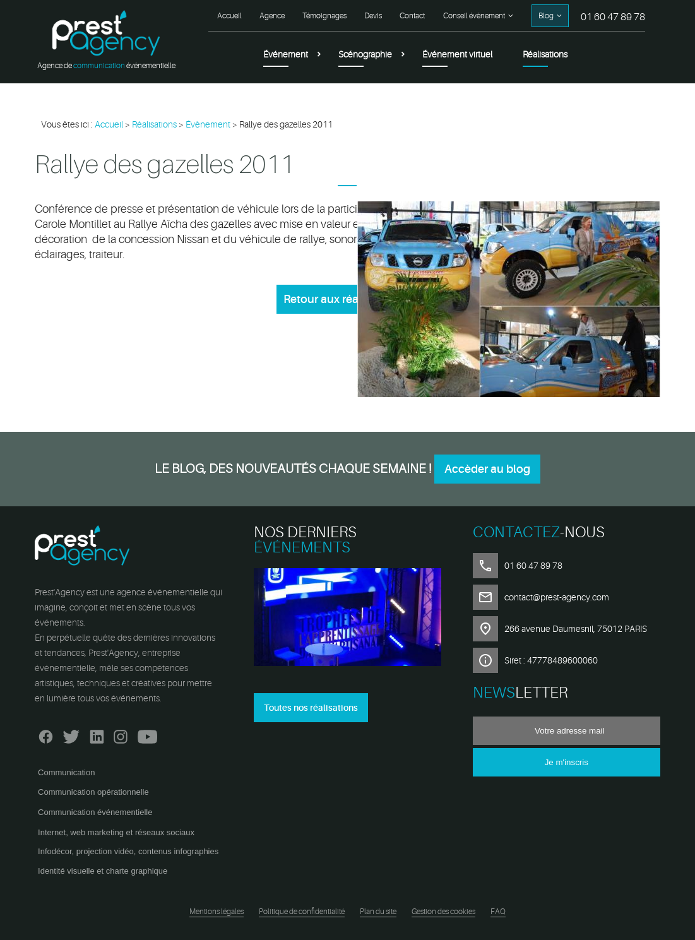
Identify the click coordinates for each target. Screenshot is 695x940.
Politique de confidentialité (302, 911)
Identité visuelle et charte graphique (102, 871)
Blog (546, 15)
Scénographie (365, 54)
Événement (285, 54)
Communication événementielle (95, 812)
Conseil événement (474, 15)
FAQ (498, 911)
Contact (412, 15)
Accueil (229, 15)
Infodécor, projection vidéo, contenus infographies (128, 851)
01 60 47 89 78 (613, 17)
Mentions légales (216, 911)
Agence (272, 15)
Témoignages (324, 15)
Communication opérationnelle (93, 792)
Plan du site (378, 911)
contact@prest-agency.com (556, 597)
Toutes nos (311, 708)
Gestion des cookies (443, 911)
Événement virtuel (457, 54)
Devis (373, 15)
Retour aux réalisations (343, 299)
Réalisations (545, 54)
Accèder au (487, 469)
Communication (66, 772)
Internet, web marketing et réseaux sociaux (116, 832)
